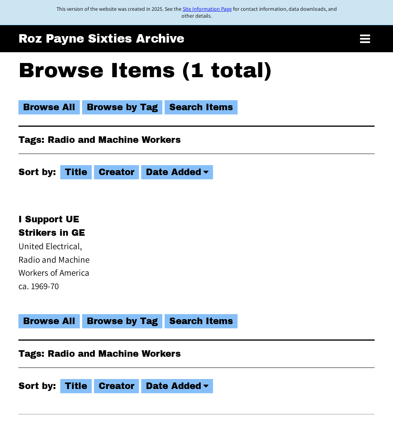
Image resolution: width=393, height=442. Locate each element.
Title (76, 172)
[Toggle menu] (365, 39)
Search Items (201, 107)
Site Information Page (207, 8)
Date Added (173, 172)
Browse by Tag (122, 107)
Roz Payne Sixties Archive (101, 38)
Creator (116, 172)
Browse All (49, 107)
